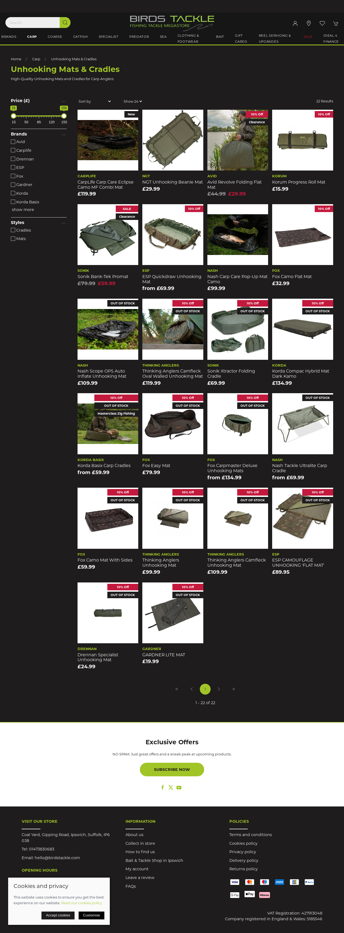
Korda (19, 193)
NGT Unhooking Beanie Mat (172, 182)
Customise (91, 915)
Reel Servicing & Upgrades (275, 38)
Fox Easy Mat (156, 465)
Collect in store (140, 843)
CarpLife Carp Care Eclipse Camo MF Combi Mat (106, 184)
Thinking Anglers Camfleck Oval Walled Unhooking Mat (172, 373)
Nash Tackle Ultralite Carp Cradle (299, 468)
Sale (308, 37)
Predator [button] (139, 37)
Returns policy (243, 868)
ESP (17, 167)
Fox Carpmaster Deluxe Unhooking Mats (232, 468)
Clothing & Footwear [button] (188, 38)
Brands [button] (8, 37)
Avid (18, 141)
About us (134, 834)
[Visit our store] (308, 23)
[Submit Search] (65, 22)
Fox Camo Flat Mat (292, 276)
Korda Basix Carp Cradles (104, 465)
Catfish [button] (80, 37)
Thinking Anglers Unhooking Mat (160, 562)
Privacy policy (242, 851)
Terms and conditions (250, 834)
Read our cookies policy (81, 903)
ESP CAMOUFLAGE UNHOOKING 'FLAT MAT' (298, 562)
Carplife (21, 150)
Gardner (22, 184)
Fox (17, 176)
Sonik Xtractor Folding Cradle (231, 373)
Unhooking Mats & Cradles (74, 59)
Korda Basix (25, 202)
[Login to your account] (295, 23)
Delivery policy (243, 860)
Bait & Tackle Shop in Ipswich (154, 860)
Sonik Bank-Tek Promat (103, 276)
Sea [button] (163, 37)
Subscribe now (172, 769)
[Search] (37, 22)
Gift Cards (241, 38)
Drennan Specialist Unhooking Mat (98, 657)
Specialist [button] (108, 37)
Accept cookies (58, 915)
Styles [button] (17, 222)
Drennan (22, 159)
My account (137, 868)
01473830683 (41, 849)
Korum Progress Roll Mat (298, 182)
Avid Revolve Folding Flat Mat (234, 184)
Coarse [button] (55, 37)
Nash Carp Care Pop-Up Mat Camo (237, 279)
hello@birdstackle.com (57, 857)
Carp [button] (32, 37)
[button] (322, 23)
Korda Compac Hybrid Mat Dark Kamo (300, 373)
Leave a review (140, 877)
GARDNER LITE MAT (163, 654)
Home (16, 59)
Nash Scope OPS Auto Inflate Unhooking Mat (102, 373)
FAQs (131, 886)
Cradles (21, 230)
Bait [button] (220, 37)
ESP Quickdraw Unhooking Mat (171, 279)
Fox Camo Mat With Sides (105, 560)
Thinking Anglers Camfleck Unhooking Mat (236, 562)
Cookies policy (243, 843)
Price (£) (20, 100)
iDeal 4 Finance (331, 38)
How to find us (140, 851)
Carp (36, 59)
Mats (18, 238)
